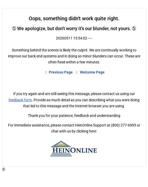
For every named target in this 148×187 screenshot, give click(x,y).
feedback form (20, 100)
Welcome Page (90, 72)
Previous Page (58, 72)
